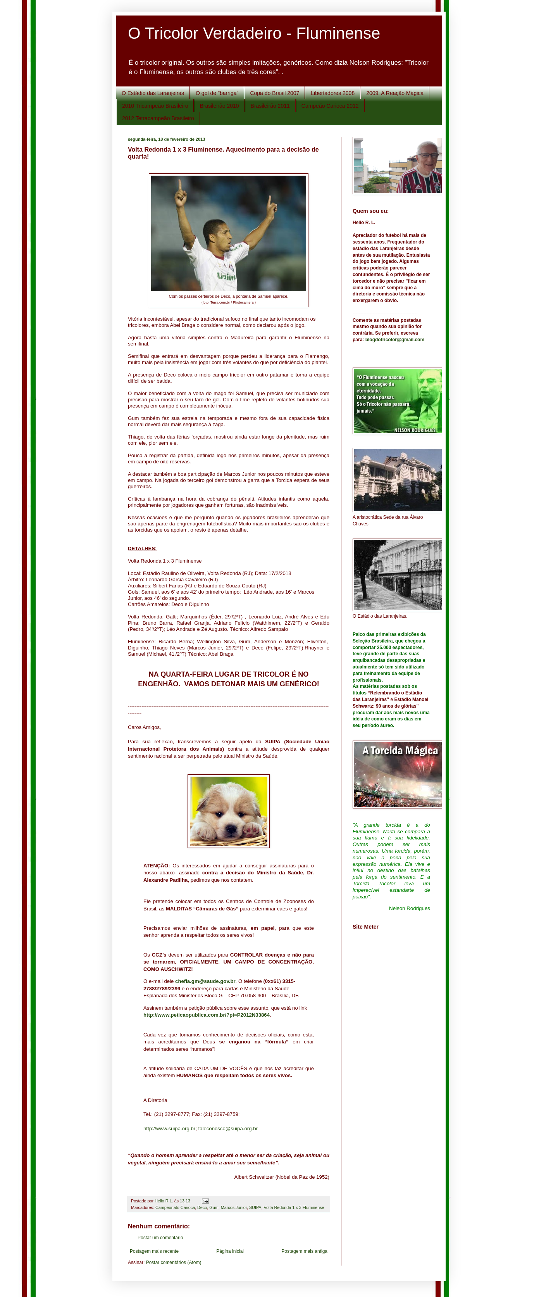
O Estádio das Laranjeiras (153, 93)
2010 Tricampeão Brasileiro (155, 106)
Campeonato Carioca (175, 1207)
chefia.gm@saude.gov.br (205, 981)
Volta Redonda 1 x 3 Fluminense (294, 1207)
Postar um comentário (160, 1237)
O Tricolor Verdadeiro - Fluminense (254, 33)
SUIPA (255, 1207)
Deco (202, 1207)
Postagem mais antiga (304, 1251)
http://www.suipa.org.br (169, 1128)
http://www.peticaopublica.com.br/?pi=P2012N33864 (206, 1015)
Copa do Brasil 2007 (274, 93)
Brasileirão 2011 (270, 106)
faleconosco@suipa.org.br (227, 1128)
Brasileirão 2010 (219, 106)
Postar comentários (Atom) (174, 1262)
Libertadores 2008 (333, 93)
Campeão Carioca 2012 (330, 106)
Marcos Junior (234, 1207)
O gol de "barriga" (217, 93)
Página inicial (230, 1251)
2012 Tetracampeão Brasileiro (158, 118)
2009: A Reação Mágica (395, 93)
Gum (213, 1207)
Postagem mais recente (154, 1251)
